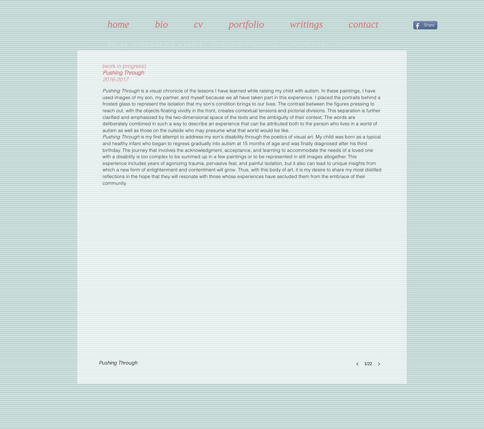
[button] (242, 295)
